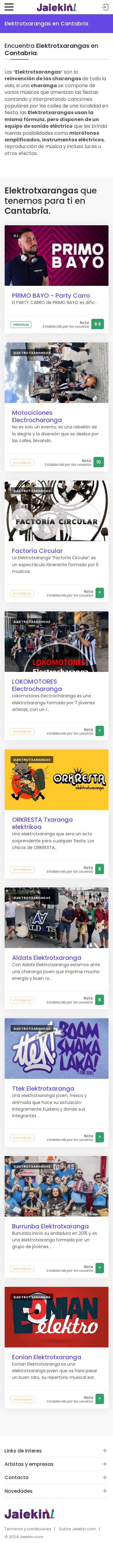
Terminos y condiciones (28, 1529)
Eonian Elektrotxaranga (46, 1357)
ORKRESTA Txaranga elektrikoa (42, 823)
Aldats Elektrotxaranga (46, 957)
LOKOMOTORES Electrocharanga (37, 685)
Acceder (105, 7)
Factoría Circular (37, 551)
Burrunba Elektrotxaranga (50, 1226)
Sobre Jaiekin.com (77, 1529)
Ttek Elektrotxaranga (43, 1088)
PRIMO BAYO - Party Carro (51, 295)
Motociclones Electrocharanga (37, 416)
